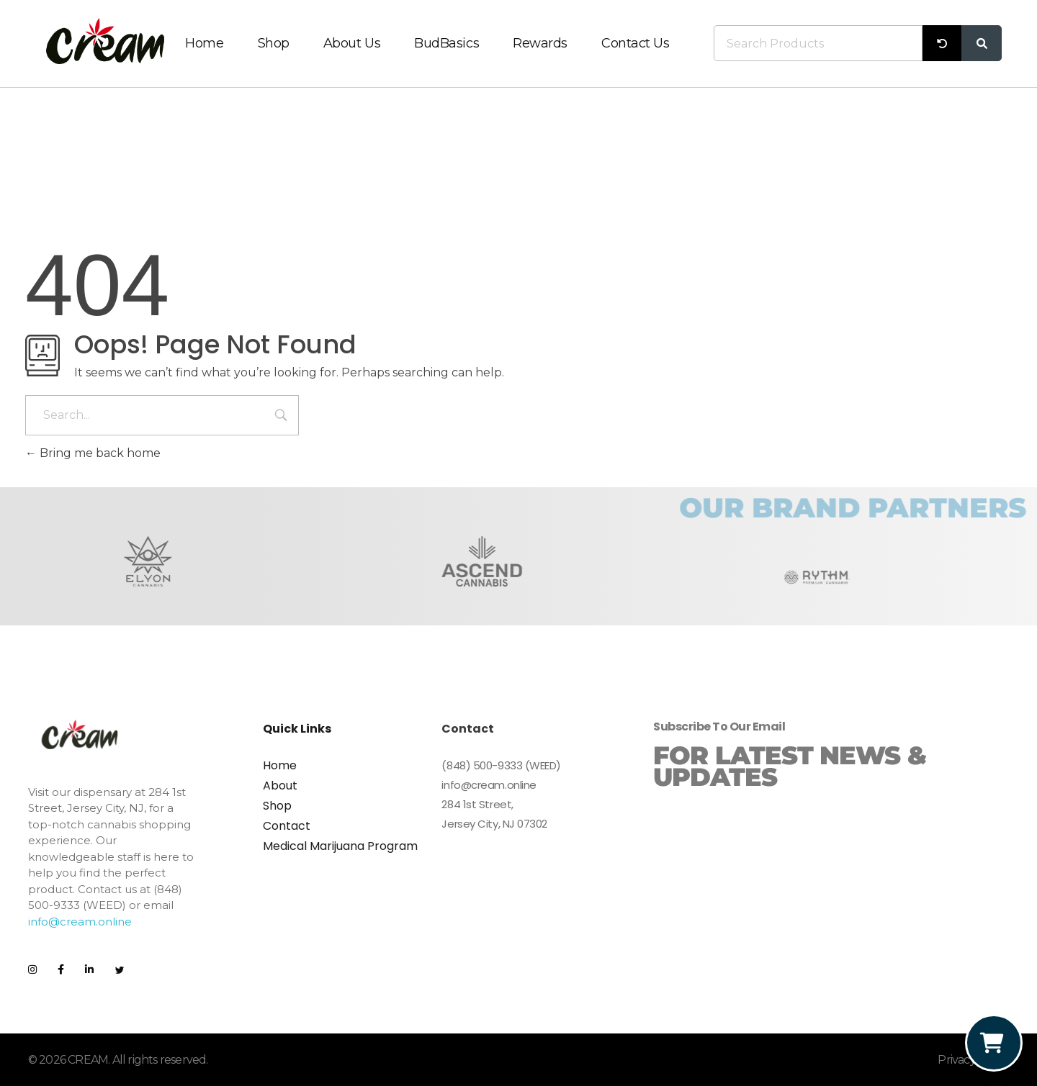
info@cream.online (80, 921)
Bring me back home (93, 453)
